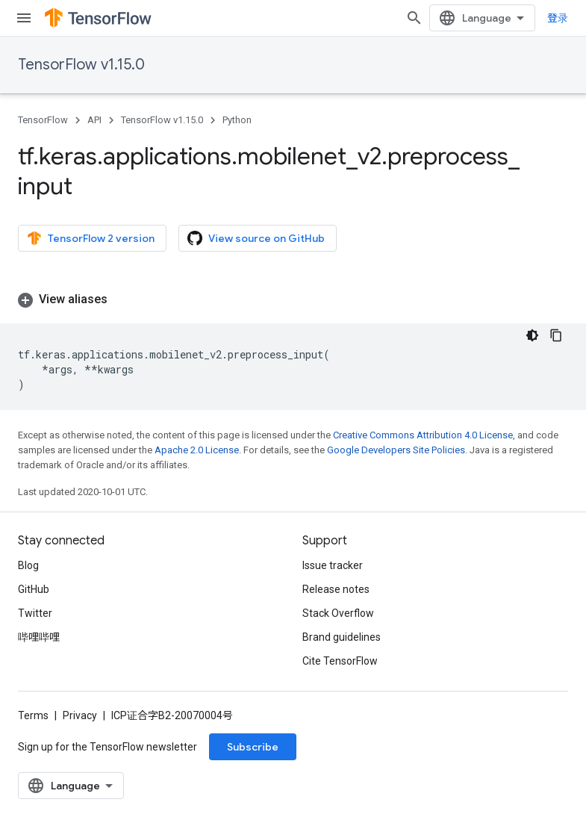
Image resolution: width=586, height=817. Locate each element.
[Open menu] (24, 18)
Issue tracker (332, 565)
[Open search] (414, 18)
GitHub (33, 589)
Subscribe (252, 747)
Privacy (80, 715)
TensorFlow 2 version (91, 238)
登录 (557, 18)
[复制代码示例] (556, 335)
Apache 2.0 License (197, 450)
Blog (28, 565)
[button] (293, 299)
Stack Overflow (338, 613)
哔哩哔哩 (39, 637)
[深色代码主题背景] (532, 335)
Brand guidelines (341, 637)
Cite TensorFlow (340, 661)
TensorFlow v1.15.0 (81, 64)
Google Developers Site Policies (396, 450)
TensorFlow (43, 119)
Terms (33, 715)
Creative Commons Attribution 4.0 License (423, 435)
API (94, 119)
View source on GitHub (256, 238)
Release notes (336, 589)
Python (237, 119)
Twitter (35, 613)
